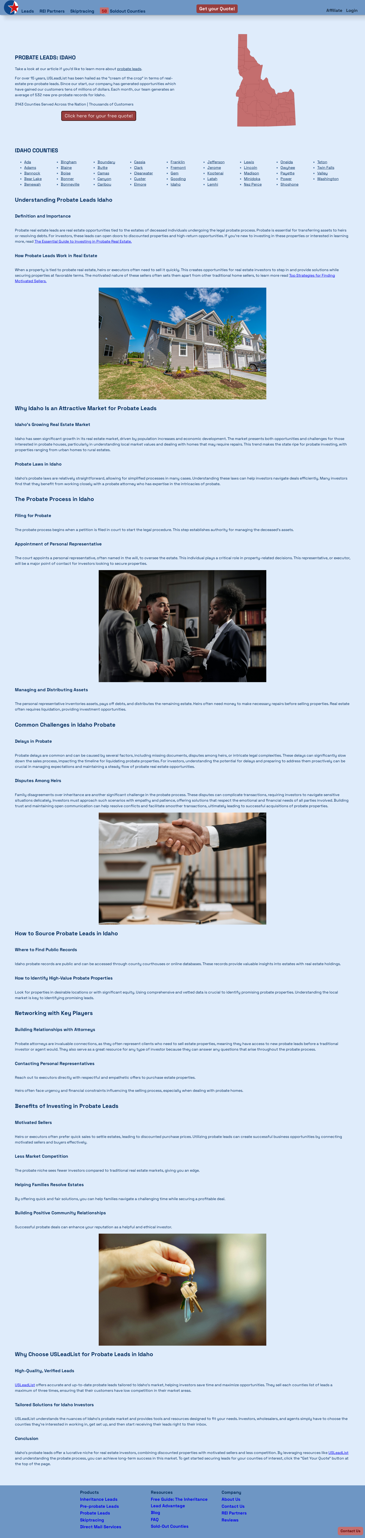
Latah (212, 178)
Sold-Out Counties (170, 1526)
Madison (251, 173)
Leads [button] (27, 11)
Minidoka (252, 178)
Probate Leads (95, 1513)
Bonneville (70, 184)
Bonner (67, 178)
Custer (140, 178)
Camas (103, 173)
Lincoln (250, 167)
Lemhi (212, 184)
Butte (103, 167)
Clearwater (143, 173)
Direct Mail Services (100, 1526)
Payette (287, 173)
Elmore (140, 184)
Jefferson (216, 162)
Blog (155, 1512)
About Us (231, 1499)
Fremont (178, 167)
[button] (350, 1531)
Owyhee (288, 167)
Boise (66, 173)
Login (352, 10)
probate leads (129, 68)
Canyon (104, 178)
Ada (27, 162)
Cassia (139, 162)
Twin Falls (325, 167)
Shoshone (289, 184)
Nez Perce (253, 184)
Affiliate (334, 10)
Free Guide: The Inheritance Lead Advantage (179, 1502)
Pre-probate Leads (99, 1506)
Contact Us (233, 1506)
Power (286, 178)
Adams (30, 167)
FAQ (155, 1519)
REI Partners (52, 11)
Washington (328, 178)
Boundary (106, 162)
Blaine (66, 167)
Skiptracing (82, 11)
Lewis (249, 162)
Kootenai (215, 173)
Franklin (178, 162)
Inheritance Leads (99, 1499)
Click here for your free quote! (99, 116)
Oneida (287, 162)
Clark (138, 167)
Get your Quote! (217, 9)
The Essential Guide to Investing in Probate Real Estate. (83, 241)
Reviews (230, 1520)
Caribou (104, 184)
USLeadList (25, 1384)
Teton (322, 162)
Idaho (176, 184)
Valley (322, 173)
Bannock (32, 173)
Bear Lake (33, 178)
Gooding (178, 178)
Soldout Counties (122, 11)
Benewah (32, 184)
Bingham (69, 162)
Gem (175, 173)
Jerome (214, 167)
